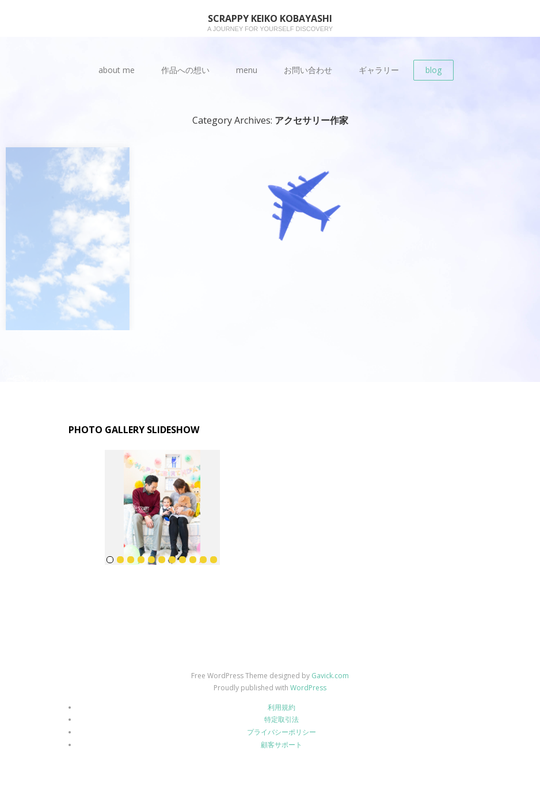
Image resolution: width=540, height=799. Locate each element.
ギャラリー (379, 69)
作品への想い (185, 69)
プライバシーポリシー (281, 732)
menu (246, 69)
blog (433, 69)
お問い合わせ (308, 69)
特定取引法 (281, 719)
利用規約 (281, 707)
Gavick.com (330, 676)
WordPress (308, 688)
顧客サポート (281, 745)
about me (116, 69)
